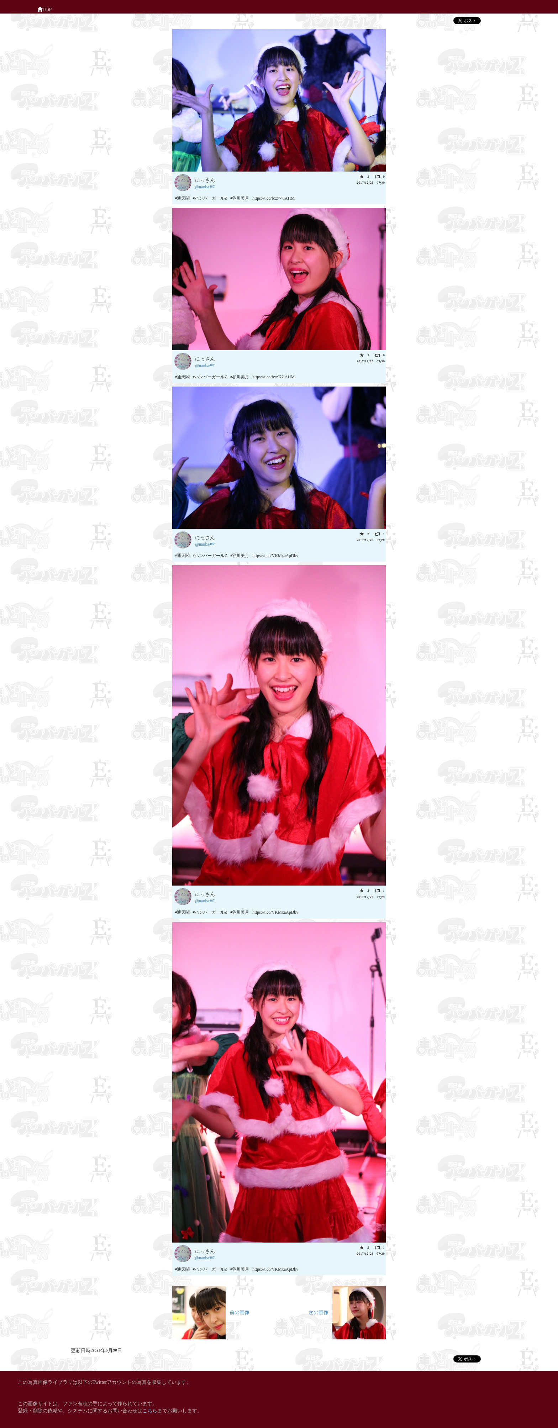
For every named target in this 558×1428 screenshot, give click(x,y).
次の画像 (347, 1311)
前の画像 (210, 1311)
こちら (149, 1410)
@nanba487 (205, 186)
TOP (44, 8)
